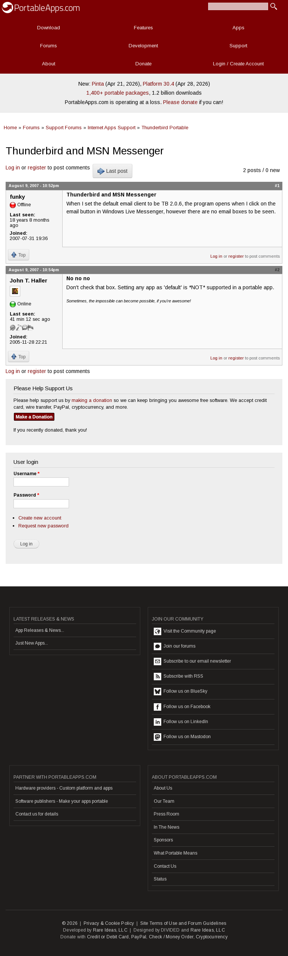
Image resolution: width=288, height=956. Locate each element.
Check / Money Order (171, 936)
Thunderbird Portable (164, 127)
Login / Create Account (238, 63)
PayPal (138, 936)
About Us (163, 788)
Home (10, 127)
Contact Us (165, 866)
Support (238, 45)
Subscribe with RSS (178, 676)
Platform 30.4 (158, 84)
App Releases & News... (39, 630)
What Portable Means (175, 853)
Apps (238, 27)
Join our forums (174, 646)
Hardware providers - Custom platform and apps (63, 788)
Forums (48, 45)
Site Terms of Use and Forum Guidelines (183, 923)
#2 (277, 269)
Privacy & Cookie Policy (109, 923)
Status (160, 879)
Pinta (98, 84)
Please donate (180, 102)
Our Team (164, 801)
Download (48, 27)
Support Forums (64, 127)
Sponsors (163, 840)
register (37, 168)
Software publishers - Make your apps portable (61, 801)
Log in (13, 168)
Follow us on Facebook (182, 707)
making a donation (92, 400)
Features (143, 27)
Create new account (39, 518)
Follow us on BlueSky (180, 691)
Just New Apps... (31, 643)
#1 (277, 185)
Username (26, 473)
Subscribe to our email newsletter (192, 661)
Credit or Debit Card (108, 936)
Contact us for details (36, 814)
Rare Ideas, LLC (110, 930)
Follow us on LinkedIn (181, 722)
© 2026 (70, 923)
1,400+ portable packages (117, 93)
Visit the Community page (185, 631)
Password (26, 495)
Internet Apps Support (111, 127)
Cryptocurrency (212, 936)
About (48, 63)
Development (143, 45)
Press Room (166, 814)
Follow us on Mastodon (182, 737)
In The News (166, 827)
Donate (143, 63)
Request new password (43, 526)
